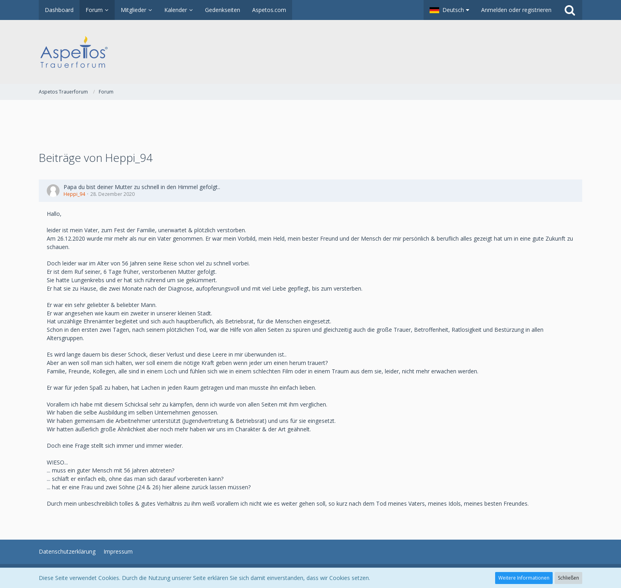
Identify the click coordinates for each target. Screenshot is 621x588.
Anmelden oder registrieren (516, 10)
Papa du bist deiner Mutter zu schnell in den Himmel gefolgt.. (142, 187)
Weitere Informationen (523, 577)
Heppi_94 (74, 194)
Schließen (568, 577)
